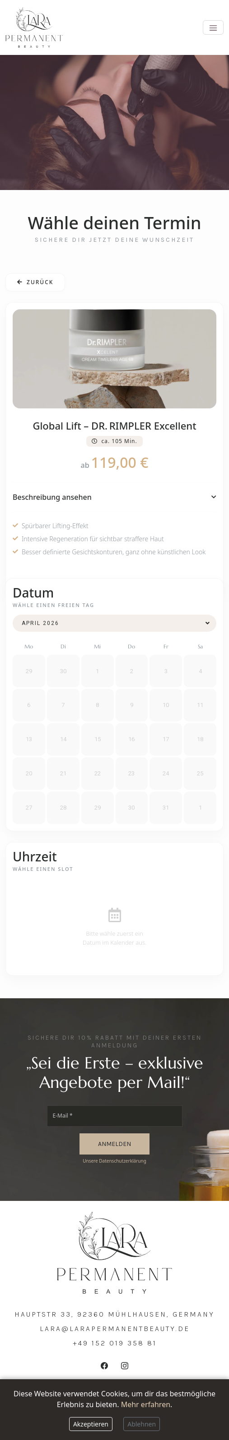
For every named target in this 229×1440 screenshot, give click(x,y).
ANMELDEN (114, 1144)
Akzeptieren (90, 1424)
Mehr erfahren (145, 1404)
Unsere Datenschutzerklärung (114, 1161)
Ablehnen (141, 1424)
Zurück (35, 282)
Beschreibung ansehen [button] (114, 497)
